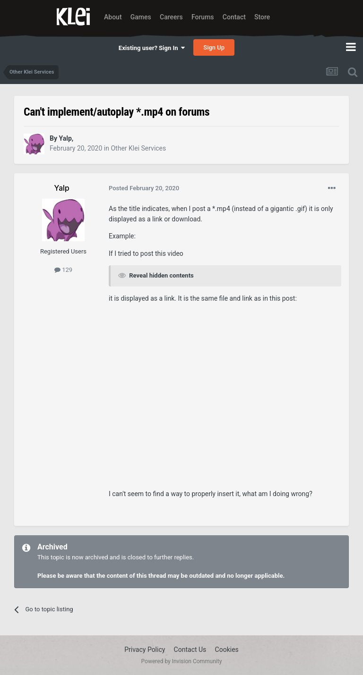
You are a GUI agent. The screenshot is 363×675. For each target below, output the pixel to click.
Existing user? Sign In (152, 47)
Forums (202, 17)
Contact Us (190, 649)
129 (63, 269)
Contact (234, 17)
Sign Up (214, 47)
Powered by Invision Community (181, 661)
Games (140, 17)
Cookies (227, 649)
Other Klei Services (138, 148)
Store (262, 17)
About (113, 17)
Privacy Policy (144, 649)
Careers (171, 17)
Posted (144, 188)
